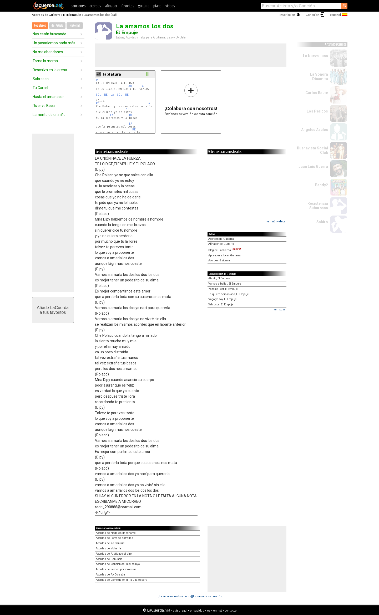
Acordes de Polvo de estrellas (114, 538)
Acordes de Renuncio (109, 559)
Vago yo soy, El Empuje (222, 299)
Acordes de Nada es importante (116, 533)
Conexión (312, 15)
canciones (78, 6)
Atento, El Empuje (219, 278)
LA (142, 86)
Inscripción (287, 15)
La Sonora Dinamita (319, 76)
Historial (75, 25)
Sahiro (322, 222)
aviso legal (180, 610)
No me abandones (48, 52)
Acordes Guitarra (219, 260)
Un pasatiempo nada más (54, 43)
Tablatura (111, 74)
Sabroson (41, 79)
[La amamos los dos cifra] (208, 596)
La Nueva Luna (315, 56)
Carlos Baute (316, 93)
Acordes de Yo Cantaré (110, 543)
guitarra (143, 6)
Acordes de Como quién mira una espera (121, 580)
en (215, 610)
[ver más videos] (275, 221)
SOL (130, 86)
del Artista (57, 25)
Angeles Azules (314, 130)
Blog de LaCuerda (224, 250)
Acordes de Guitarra (46, 15)
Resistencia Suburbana (317, 205)
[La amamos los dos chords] (175, 596)
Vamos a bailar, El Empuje (224, 283)
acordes (95, 6)
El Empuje (74, 15)
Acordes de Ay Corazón (110, 574)
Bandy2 (321, 185)
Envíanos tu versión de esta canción (190, 99)
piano (157, 6)
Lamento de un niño (49, 115)
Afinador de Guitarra (221, 244)
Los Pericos (317, 111)
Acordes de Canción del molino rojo (118, 564)
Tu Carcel (40, 88)
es (208, 610)
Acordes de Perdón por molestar (116, 569)
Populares (40, 25)
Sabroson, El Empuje (221, 304)
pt (220, 610)
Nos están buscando (49, 34)
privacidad (197, 610)
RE (97, 80)
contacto (230, 610)
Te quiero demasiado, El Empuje (228, 294)
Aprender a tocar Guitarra (224, 255)
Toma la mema (45, 61)
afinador (111, 6)
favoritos (127, 6)
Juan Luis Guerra (313, 166)
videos (170, 6)
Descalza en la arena (50, 70)
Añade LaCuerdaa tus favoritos (53, 310)
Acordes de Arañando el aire (114, 553)
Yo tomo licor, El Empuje (223, 289)
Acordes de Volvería (108, 548)
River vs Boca (44, 106)
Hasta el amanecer (48, 97)
